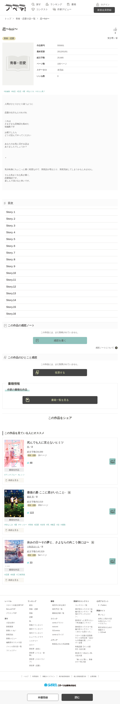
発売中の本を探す (59, 607)
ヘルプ (26, 678)
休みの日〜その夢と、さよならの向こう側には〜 (58, 543)
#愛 (30, 92)
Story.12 (11, 287)
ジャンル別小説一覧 (14, 648)
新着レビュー (11, 640)
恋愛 (31, 619)
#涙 (64, 526)
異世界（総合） (35, 650)
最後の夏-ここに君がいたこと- (46, 493)
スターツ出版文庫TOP (14, 607)
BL (30, 622)
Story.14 (11, 301)
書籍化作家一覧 (58, 615)
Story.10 (11, 274)
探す (38, 4)
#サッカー (24, 526)
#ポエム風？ (52, 92)
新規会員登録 (104, 10)
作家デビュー (64, 9)
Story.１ (11, 213)
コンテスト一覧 (81, 607)
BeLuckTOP (10, 611)
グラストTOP (11, 615)
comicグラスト (58, 624)
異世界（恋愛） (35, 667)
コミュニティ (11, 652)
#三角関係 (22, 576)
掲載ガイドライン (48, 678)
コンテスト (42, 9)
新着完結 (9, 636)
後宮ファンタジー (36, 630)
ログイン (105, 4)
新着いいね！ (11, 632)
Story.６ (11, 246)
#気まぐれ (39, 92)
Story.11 (11, 280)
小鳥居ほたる (33, 548)
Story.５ (11, 240)
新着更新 (9, 628)
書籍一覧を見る (60, 401)
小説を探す (10, 624)
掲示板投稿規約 (64, 678)
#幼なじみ (9, 526)
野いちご (101, 616)
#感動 (69, 526)
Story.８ (11, 260)
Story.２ (11, 219)
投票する (60, 373)
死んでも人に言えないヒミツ (45, 443)
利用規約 (35, 678)
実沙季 (111, 38)
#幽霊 (58, 526)
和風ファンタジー (36, 626)
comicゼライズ (58, 636)
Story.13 (11, 294)
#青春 (33, 526)
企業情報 (93, 678)
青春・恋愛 (33, 611)
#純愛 (13, 576)
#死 (52, 526)
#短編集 (8, 92)
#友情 (46, 526)
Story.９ (11, 267)
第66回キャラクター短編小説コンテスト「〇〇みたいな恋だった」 (83, 630)
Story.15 (11, 307)
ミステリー (33, 642)
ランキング (56, 4)
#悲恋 (24, 92)
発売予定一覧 (57, 611)
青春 (31, 615)
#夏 (16, 526)
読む (77, 697)
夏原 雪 (30, 498)
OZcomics (56, 632)
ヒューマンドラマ (36, 638)
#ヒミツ (22, 476)
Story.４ (11, 233)
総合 (31, 607)
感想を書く (60, 341)
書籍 (73, 4)
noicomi (55, 628)
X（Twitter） (103, 607)
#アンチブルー (11, 476)
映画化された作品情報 (60, 645)
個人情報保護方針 (80, 678)
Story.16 (11, 314)
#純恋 (17, 92)
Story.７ (11, 253)
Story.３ (11, 226)
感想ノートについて (105, 348)
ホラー (31, 646)
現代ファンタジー (36, 634)
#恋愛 (40, 526)
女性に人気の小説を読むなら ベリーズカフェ (105, 622)
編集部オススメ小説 (14, 644)
